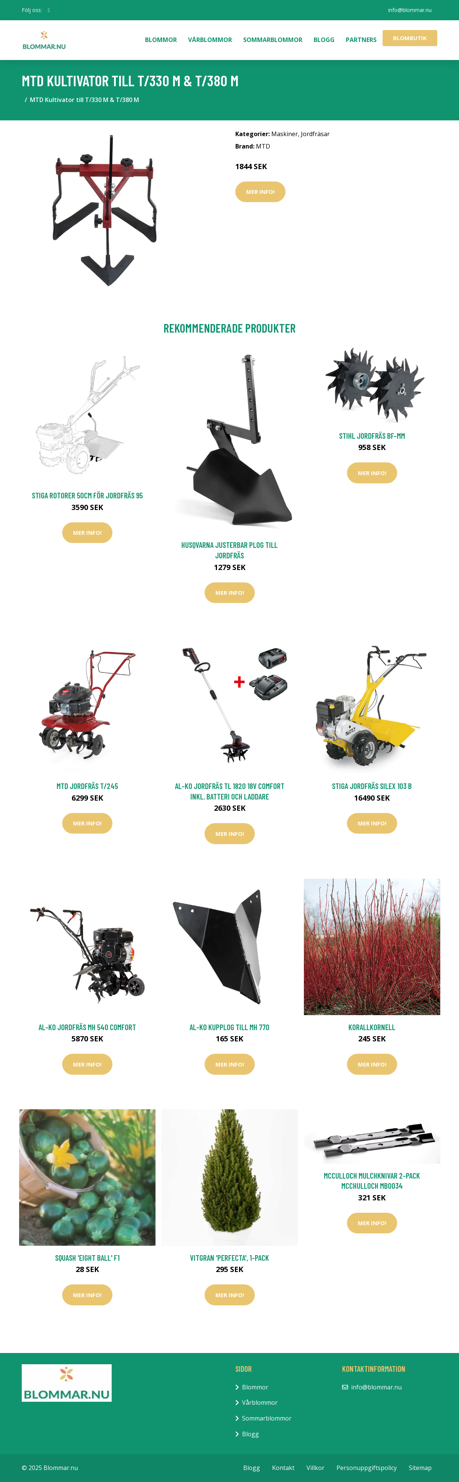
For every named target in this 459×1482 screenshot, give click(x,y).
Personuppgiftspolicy (366, 1468)
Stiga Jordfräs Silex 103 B (372, 785)
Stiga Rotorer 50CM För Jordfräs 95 (87, 495)
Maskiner (284, 134)
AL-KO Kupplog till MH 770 (229, 1027)
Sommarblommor (272, 40)
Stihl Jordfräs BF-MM (372, 435)
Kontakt (283, 1468)
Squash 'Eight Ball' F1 (87, 1257)
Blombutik (410, 38)
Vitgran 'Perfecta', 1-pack (229, 1257)
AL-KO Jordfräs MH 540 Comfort (87, 1027)
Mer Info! (260, 191)
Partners (361, 40)
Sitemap (420, 1468)
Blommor (161, 40)
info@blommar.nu (410, 10)
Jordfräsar (315, 134)
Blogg (324, 40)
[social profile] (49, 10)
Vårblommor (210, 40)
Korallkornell (371, 1027)
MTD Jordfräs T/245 (87, 785)
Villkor (315, 1468)
